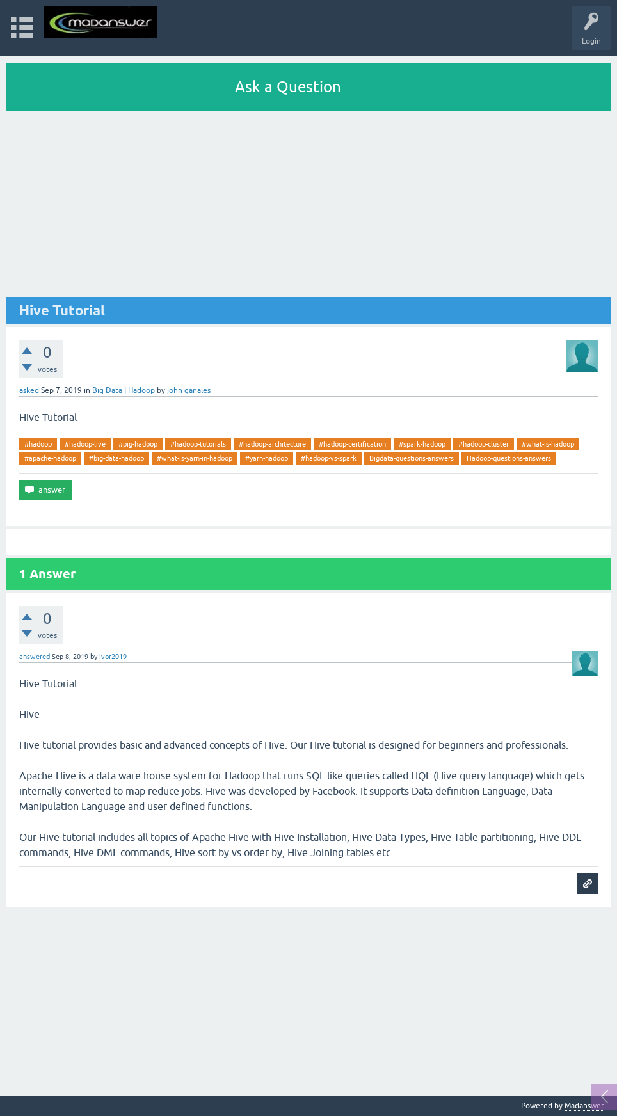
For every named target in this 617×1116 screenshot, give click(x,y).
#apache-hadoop (50, 458)
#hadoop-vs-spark (329, 458)
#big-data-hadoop (116, 458)
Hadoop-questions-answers (509, 458)
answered (34, 656)
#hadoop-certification (352, 444)
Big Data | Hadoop (123, 390)
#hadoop (38, 444)
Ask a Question (288, 86)
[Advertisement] (308, 207)
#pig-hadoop (137, 444)
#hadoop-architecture (272, 444)
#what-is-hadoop (548, 444)
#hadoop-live (85, 444)
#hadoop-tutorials (198, 444)
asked (29, 390)
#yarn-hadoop (266, 458)
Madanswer (584, 1105)
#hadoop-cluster (483, 444)
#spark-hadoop (422, 444)
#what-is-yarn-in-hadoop (194, 458)
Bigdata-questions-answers (411, 458)
